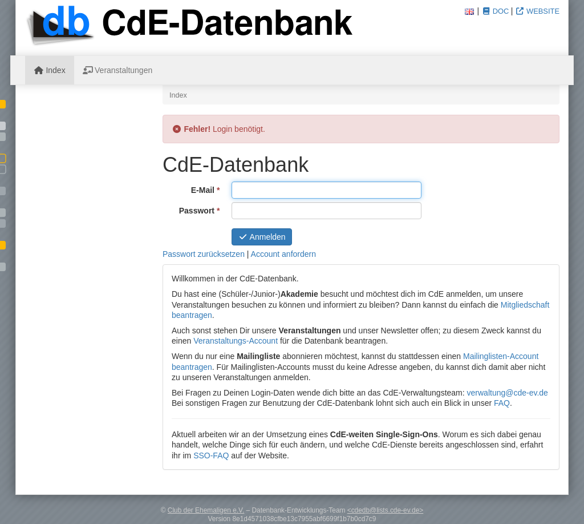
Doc (495, 11)
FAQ (502, 403)
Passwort (201, 210)
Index (50, 70)
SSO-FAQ (211, 455)
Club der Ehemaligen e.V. (206, 510)
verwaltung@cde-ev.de (507, 392)
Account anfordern (283, 254)
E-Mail (207, 189)
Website (537, 11)
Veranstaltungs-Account (235, 340)
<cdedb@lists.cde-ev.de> (385, 510)
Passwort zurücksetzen (204, 254)
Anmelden (262, 236)
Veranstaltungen (118, 70)
